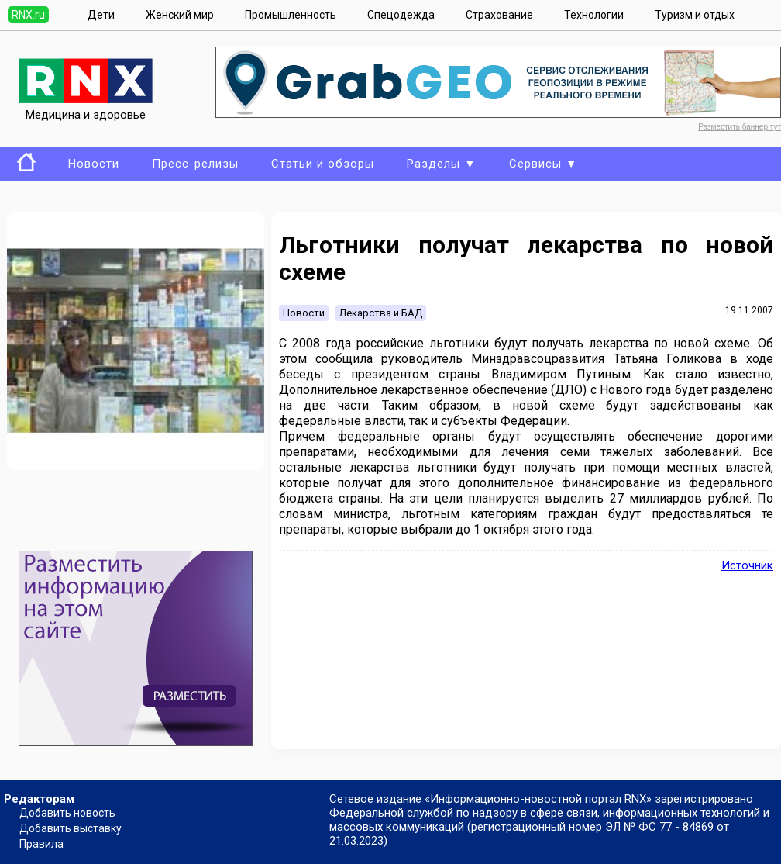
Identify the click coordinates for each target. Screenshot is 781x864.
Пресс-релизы (195, 164)
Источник (747, 565)
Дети (101, 15)
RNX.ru (28, 15)
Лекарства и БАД (380, 313)
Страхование (499, 15)
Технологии (594, 15)
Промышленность (290, 15)
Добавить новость (67, 813)
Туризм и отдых (695, 15)
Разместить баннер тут (739, 127)
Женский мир (180, 15)
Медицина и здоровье (85, 108)
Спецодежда (401, 15)
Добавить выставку (70, 828)
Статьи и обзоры (322, 164)
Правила (41, 844)
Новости (93, 164)
